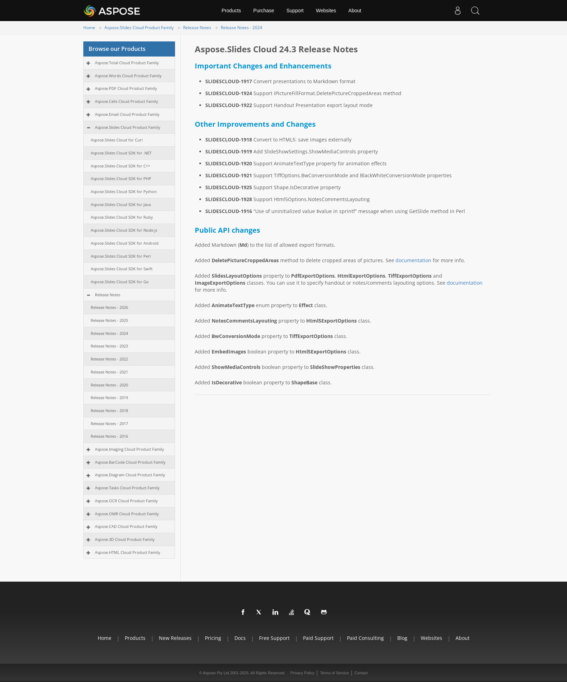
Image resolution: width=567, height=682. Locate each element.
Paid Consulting (365, 638)
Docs (240, 638)
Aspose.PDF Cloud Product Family (126, 88)
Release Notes (197, 28)
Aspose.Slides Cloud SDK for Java (121, 204)
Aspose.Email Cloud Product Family (127, 114)
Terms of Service (334, 673)
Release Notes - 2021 (109, 372)
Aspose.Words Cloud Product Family (128, 75)
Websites (326, 10)
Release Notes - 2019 (109, 397)
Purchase (263, 10)
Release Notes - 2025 (109, 320)
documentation (413, 260)
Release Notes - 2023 (109, 346)
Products (231, 10)
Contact (361, 673)
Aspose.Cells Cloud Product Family (126, 101)
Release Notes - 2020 (109, 385)
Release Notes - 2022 (109, 359)
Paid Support (318, 638)
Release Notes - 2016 (109, 436)
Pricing (213, 638)
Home (89, 28)
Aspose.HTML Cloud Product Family (127, 552)
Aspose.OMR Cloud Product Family (127, 513)
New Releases (175, 638)
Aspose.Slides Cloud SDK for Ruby (122, 217)
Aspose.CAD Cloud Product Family (126, 526)
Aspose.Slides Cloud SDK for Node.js (124, 230)
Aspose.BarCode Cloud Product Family (130, 462)
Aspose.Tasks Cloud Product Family (127, 487)
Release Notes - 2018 (109, 410)
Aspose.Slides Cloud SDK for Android (125, 243)
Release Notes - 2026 (109, 307)
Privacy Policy (302, 673)
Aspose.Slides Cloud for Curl (117, 140)
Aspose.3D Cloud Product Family (125, 539)
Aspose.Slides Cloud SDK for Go (120, 281)
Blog (402, 638)
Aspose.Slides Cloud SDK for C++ (120, 165)
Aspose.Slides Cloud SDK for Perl (121, 256)
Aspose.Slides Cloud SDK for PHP (121, 178)
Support (295, 10)
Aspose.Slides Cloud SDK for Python (124, 191)
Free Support (274, 638)
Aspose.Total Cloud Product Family (127, 62)
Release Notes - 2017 (109, 423)
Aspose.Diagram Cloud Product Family (130, 474)
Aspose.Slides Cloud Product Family (139, 28)
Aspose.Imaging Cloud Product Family (129, 449)
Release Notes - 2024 (241, 28)
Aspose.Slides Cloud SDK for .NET (121, 152)
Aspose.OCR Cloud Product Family (126, 500)
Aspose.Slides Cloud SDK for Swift (122, 268)
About (354, 10)
